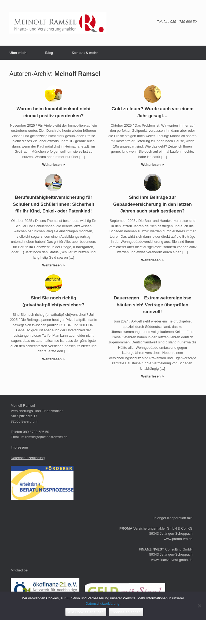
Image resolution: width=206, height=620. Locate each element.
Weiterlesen (53, 165)
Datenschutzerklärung (28, 458)
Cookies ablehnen (126, 612)
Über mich (18, 53)
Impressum (19, 447)
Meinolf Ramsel (77, 73)
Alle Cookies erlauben (86, 612)
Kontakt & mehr (85, 53)
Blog (49, 53)
